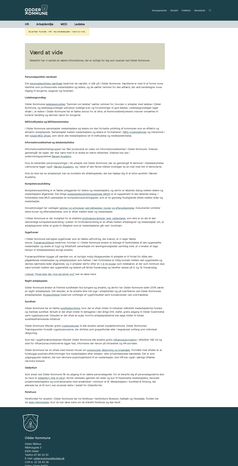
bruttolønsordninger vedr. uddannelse (103, 218)
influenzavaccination (125, 339)
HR (27, 24)
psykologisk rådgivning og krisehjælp (108, 350)
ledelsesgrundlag (55, 104)
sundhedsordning (70, 308)
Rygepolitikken (51, 294)
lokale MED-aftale (40, 135)
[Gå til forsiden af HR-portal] (87, 10)
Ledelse (79, 24)
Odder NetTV (40, 452)
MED (64, 24)
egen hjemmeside (39, 402)
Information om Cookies (39, 456)
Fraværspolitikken (44, 242)
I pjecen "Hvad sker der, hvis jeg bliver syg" (50, 274)
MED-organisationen (135, 132)
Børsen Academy (61, 156)
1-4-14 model (108, 263)
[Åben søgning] (210, 10)
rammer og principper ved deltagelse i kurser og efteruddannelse (96, 207)
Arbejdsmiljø (44, 24)
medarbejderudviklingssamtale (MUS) (88, 194)
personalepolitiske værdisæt (46, 83)
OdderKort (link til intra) (51, 377)
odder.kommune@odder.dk (49, 445)
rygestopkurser (70, 325)
